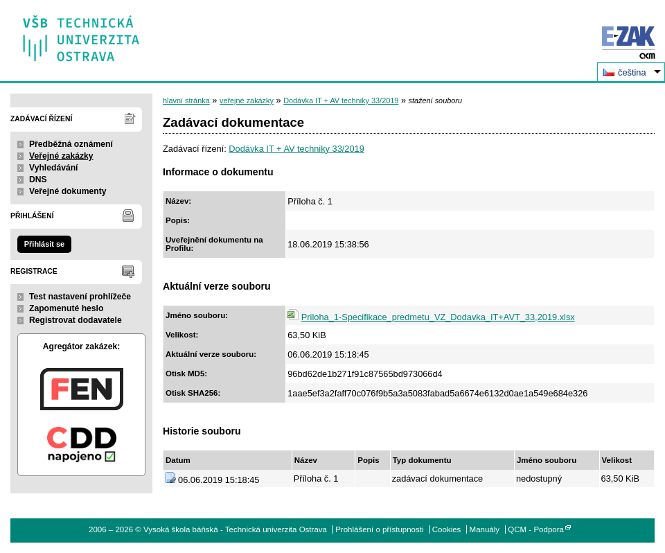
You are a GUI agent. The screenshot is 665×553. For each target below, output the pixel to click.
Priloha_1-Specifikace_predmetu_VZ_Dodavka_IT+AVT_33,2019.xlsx (438, 317)
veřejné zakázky (247, 100)
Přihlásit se (44, 244)
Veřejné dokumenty (67, 191)
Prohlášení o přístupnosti (379, 529)
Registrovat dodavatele (75, 320)
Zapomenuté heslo (66, 308)
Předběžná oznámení (71, 144)
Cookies (446, 529)
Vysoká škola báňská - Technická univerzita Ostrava (81, 33)
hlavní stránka (186, 100)
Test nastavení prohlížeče (80, 296)
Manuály (485, 529)
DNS (38, 179)
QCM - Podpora (536, 529)
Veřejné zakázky (61, 156)
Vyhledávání (53, 168)
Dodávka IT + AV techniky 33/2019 (340, 100)
